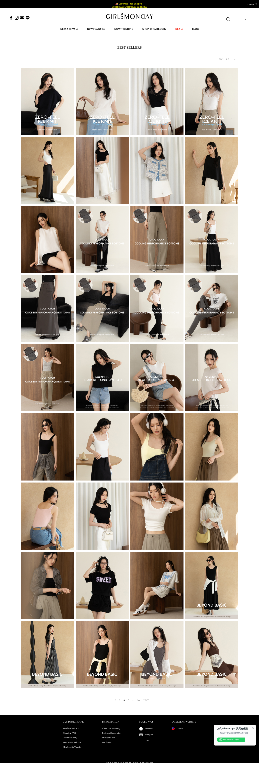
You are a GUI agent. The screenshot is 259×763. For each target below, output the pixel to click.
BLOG (195, 29)
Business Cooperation (111, 736)
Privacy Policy (108, 741)
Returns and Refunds (72, 746)
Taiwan (177, 732)
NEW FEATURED (96, 29)
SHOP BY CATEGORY (154, 29)
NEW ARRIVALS (69, 29)
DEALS (179, 29)
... (133, 700)
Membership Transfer (72, 750)
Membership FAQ (70, 732)
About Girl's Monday (111, 732)
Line (147, 743)
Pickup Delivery (70, 741)
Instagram (149, 738)
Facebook (149, 732)
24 (138, 700)
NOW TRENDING (123, 29)
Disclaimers (107, 746)
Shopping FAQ (69, 736)
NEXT (146, 700)
